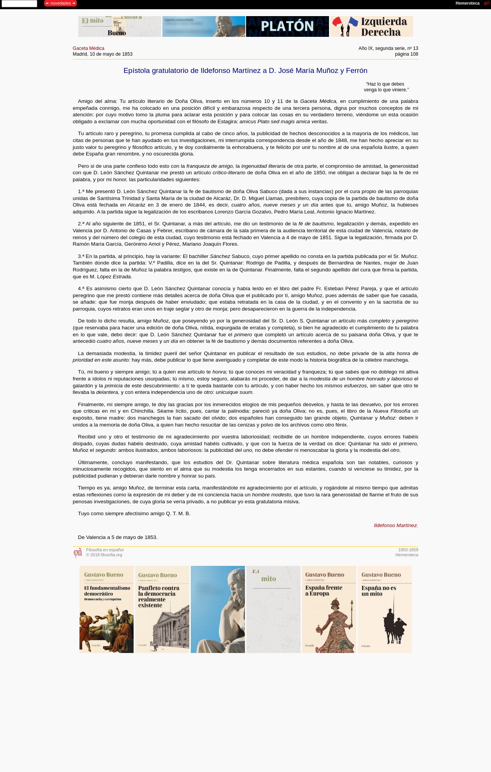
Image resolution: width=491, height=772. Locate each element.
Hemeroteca (406, 554)
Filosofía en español (105, 549)
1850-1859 (408, 549)
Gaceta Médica (88, 48)
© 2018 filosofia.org (104, 554)
